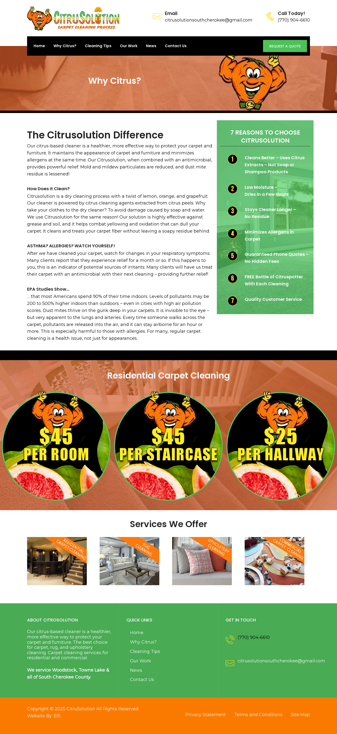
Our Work (129, 45)
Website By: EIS (43, 716)
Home (39, 45)
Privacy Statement (205, 714)
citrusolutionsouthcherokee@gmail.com (281, 661)
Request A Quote (285, 46)
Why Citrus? (64, 45)
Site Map (300, 714)
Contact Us (176, 45)
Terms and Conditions (258, 714)
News (151, 45)
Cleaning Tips (98, 45)
